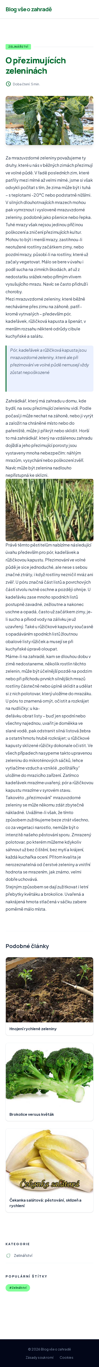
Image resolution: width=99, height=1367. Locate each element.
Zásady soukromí (39, 1357)
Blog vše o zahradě (28, 9)
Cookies (66, 1357)
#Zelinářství (17, 1287)
